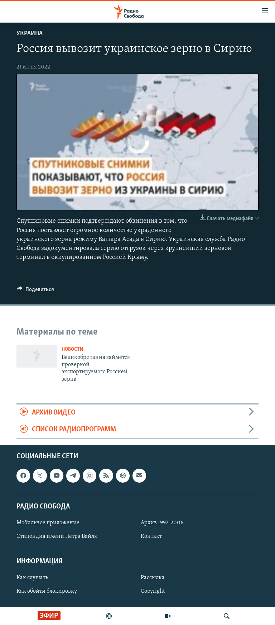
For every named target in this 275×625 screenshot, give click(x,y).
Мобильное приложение (47, 523)
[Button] (35, 291)
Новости (72, 349)
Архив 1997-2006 (162, 523)
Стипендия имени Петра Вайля (56, 536)
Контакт (151, 536)
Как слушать (32, 578)
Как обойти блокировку (46, 591)
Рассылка (153, 578)
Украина (29, 33)
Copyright (153, 591)
